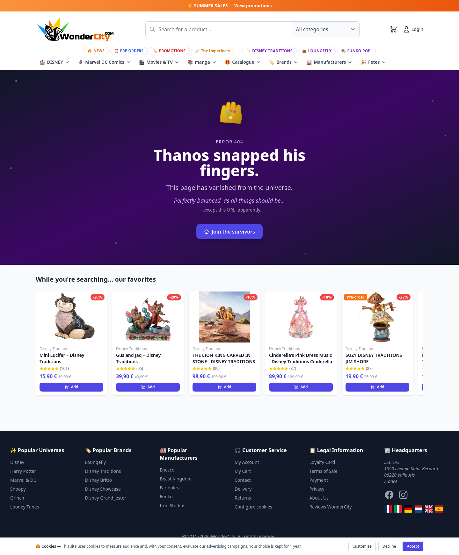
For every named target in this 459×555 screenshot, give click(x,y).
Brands (283, 62)
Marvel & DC (23, 480)
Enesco (167, 470)
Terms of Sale (324, 471)
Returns (243, 498)
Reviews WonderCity (331, 507)
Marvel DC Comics (104, 62)
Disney (17, 462)
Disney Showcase (103, 489)
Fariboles (169, 488)
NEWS (96, 51)
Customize (362, 546)
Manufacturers (329, 62)
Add (71, 387)
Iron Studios (172, 505)
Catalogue (243, 62)
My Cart (243, 471)
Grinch (17, 498)
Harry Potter (23, 471)
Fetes (373, 62)
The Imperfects (212, 51)
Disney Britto (98, 480)
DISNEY (54, 62)
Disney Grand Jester (105, 498)
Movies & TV (159, 62)
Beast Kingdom (176, 479)
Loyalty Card (322, 462)
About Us (319, 498)
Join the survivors (229, 231)
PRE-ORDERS (128, 51)
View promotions (253, 6)
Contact (243, 480)
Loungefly (317, 51)
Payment (319, 480)
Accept (413, 546)
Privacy (317, 489)
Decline (389, 546)
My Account (247, 462)
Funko (166, 497)
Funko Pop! (356, 51)
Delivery (243, 489)
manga (201, 62)
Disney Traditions (269, 51)
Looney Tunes (24, 507)
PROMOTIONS (169, 51)
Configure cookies (253, 507)
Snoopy (18, 489)
